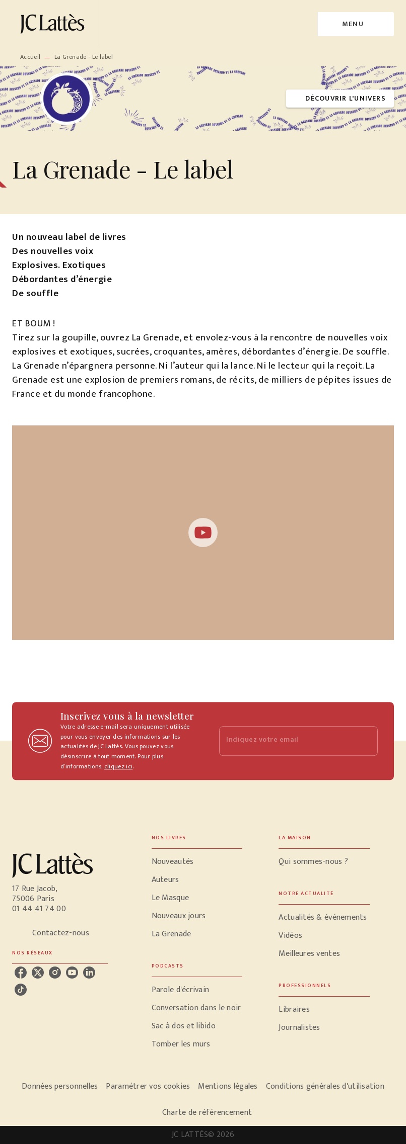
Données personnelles (60, 1086)
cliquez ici (118, 767)
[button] (340, 99)
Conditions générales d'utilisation (325, 1086)
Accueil (30, 57)
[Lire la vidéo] (203, 532)
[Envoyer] (366, 741)
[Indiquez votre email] (286, 741)
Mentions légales (227, 1086)
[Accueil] (54, 24)
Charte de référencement (207, 1112)
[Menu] (356, 24)
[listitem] (20, 972)
